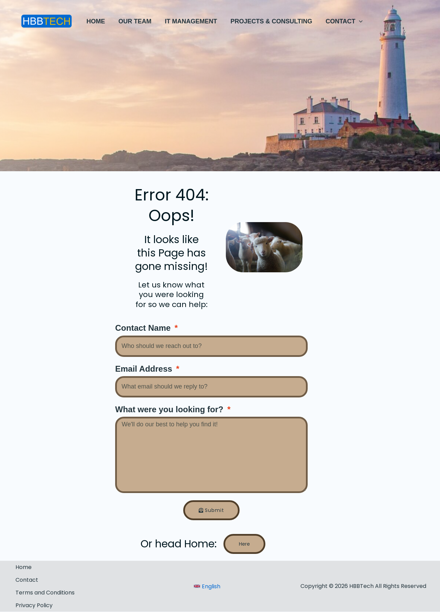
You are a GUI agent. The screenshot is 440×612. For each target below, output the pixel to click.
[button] (339, 21)
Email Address (145, 368)
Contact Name (144, 327)
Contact (26, 580)
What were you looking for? (170, 409)
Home (23, 567)
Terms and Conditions (45, 593)
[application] (354, 21)
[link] (207, 586)
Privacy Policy (34, 605)
